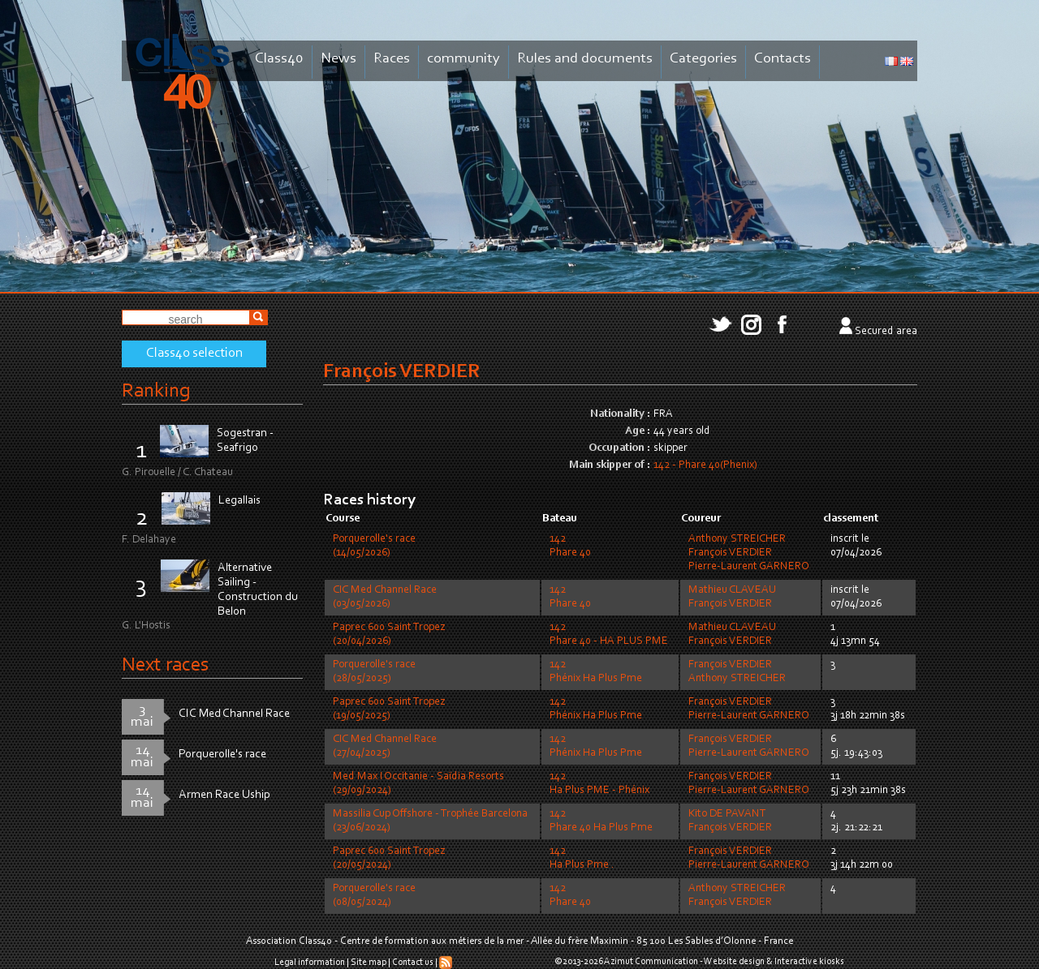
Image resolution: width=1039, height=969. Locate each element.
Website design (734, 962)
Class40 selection (194, 353)
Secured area (886, 331)
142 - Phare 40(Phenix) (705, 465)
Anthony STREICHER (737, 539)
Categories (703, 58)
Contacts (782, 58)
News (338, 58)
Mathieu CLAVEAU (732, 590)
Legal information (309, 962)
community (463, 58)
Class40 (279, 58)
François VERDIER (730, 553)
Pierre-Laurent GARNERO (748, 566)
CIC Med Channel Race (234, 714)
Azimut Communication (651, 962)
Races (391, 58)
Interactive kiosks (809, 962)
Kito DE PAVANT (727, 814)
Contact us (412, 962)
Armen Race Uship (224, 795)
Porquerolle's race (222, 754)
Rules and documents (585, 58)
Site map (368, 962)
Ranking (156, 391)
